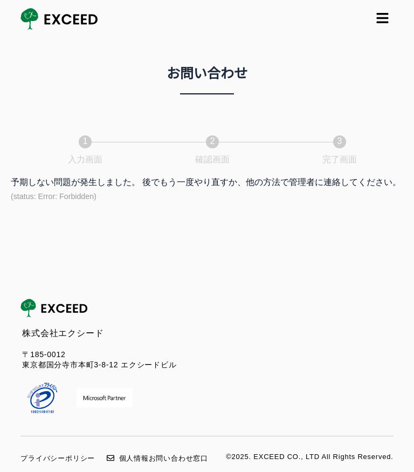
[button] (382, 19)
